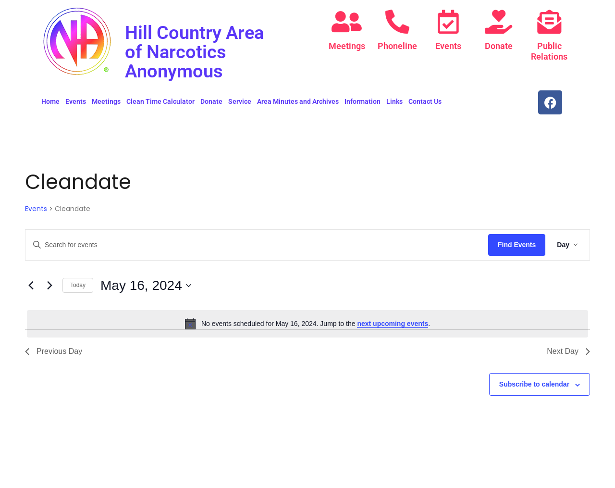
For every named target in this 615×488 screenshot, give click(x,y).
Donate (499, 46)
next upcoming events (392, 323)
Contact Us (425, 101)
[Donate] (499, 22)
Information (362, 101)
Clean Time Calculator (160, 101)
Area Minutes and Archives (298, 101)
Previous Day (53, 351)
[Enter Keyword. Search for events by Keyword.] (256, 245)
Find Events (517, 245)
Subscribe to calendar (534, 384)
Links (394, 101)
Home (50, 101)
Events (448, 46)
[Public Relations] (549, 22)
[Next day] (49, 285)
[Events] (448, 22)
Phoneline (397, 46)
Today (78, 285)
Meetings (347, 46)
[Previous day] (31, 285)
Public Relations (549, 51)
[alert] (307, 323)
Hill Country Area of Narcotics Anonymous (197, 51)
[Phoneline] (397, 22)
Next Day (568, 351)
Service (239, 101)
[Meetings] (347, 22)
